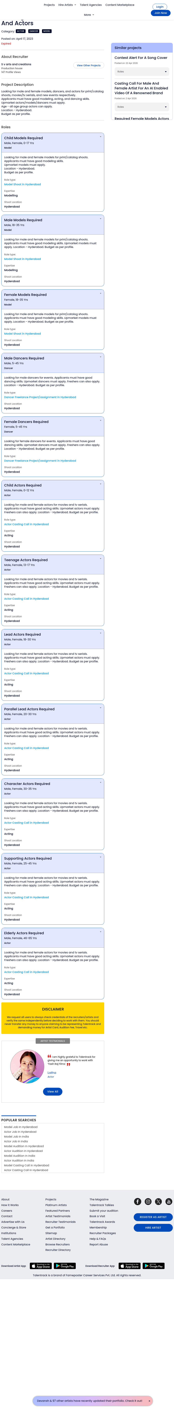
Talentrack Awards (102, 1222)
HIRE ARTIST (153, 1228)
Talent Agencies (91, 5)
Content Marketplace (119, 5)
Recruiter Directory (58, 1250)
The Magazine (99, 1199)
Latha (52, 1073)
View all (52, 1092)
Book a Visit (97, 1216)
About (5, 1199)
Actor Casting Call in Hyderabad (26, 524)
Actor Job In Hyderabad (20, 1132)
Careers (6, 1211)
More (89, 15)
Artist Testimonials (57, 1216)
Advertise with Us (13, 1222)
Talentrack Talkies (102, 1205)
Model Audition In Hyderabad (24, 1146)
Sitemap (51, 1233)
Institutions (8, 1233)
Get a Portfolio (55, 1227)
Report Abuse (99, 1244)
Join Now (160, 13)
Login (160, 7)
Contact (7, 1216)
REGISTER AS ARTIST (153, 1217)
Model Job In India (16, 1137)
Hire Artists (67, 5)
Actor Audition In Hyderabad (23, 1151)
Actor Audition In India (19, 1161)
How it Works (10, 1205)
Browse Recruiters (57, 1244)
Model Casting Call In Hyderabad (26, 1165)
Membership (98, 1227)
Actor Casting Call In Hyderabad (26, 1170)
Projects (49, 5)
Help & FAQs (98, 1239)
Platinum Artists (56, 1205)
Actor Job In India (16, 1141)
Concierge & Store (13, 1227)
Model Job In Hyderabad (21, 1127)
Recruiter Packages (103, 1233)
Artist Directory (55, 1239)
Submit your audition (104, 1211)
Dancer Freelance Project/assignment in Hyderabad (40, 397)
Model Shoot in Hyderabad (22, 184)
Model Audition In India (19, 1156)
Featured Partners (57, 1211)
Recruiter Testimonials (60, 1222)
